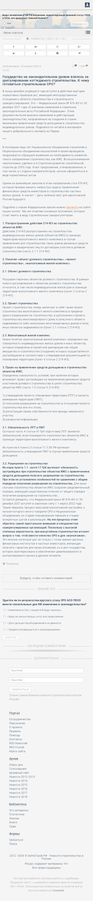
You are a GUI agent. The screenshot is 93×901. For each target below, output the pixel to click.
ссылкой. (58, 890)
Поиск (13, 843)
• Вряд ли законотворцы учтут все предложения (33, 616)
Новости (37, 38)
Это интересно (18, 810)
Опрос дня (16, 764)
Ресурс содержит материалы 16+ (46, 863)
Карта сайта (17, 751)
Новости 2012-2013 (22, 776)
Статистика (17, 814)
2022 (50, 38)
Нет (7, 23)
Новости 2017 (18, 792)
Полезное (11, 563)
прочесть (72, 207)
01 (57, 38)
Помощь (14, 735)
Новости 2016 (18, 788)
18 (63, 38)
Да (6, 28)
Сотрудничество (20, 719)
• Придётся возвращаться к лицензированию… (32, 629)
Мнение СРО (46, 589)
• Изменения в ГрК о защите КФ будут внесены (32, 610)
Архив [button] (13, 758)
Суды (12, 826)
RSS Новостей (18, 743)
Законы (14, 818)
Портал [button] (14, 713)
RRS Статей (16, 747)
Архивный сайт (19, 772)
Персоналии (17, 723)
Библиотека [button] (18, 804)
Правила (15, 731)
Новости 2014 (18, 780)
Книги (13, 822)
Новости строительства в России (62, 857)
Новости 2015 (18, 784)
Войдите (25, 578)
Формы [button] (14, 833)
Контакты (15, 739)
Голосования (17, 768)
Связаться (16, 839)
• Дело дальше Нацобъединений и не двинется (32, 623)
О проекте (15, 727)
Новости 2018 (18, 796)
